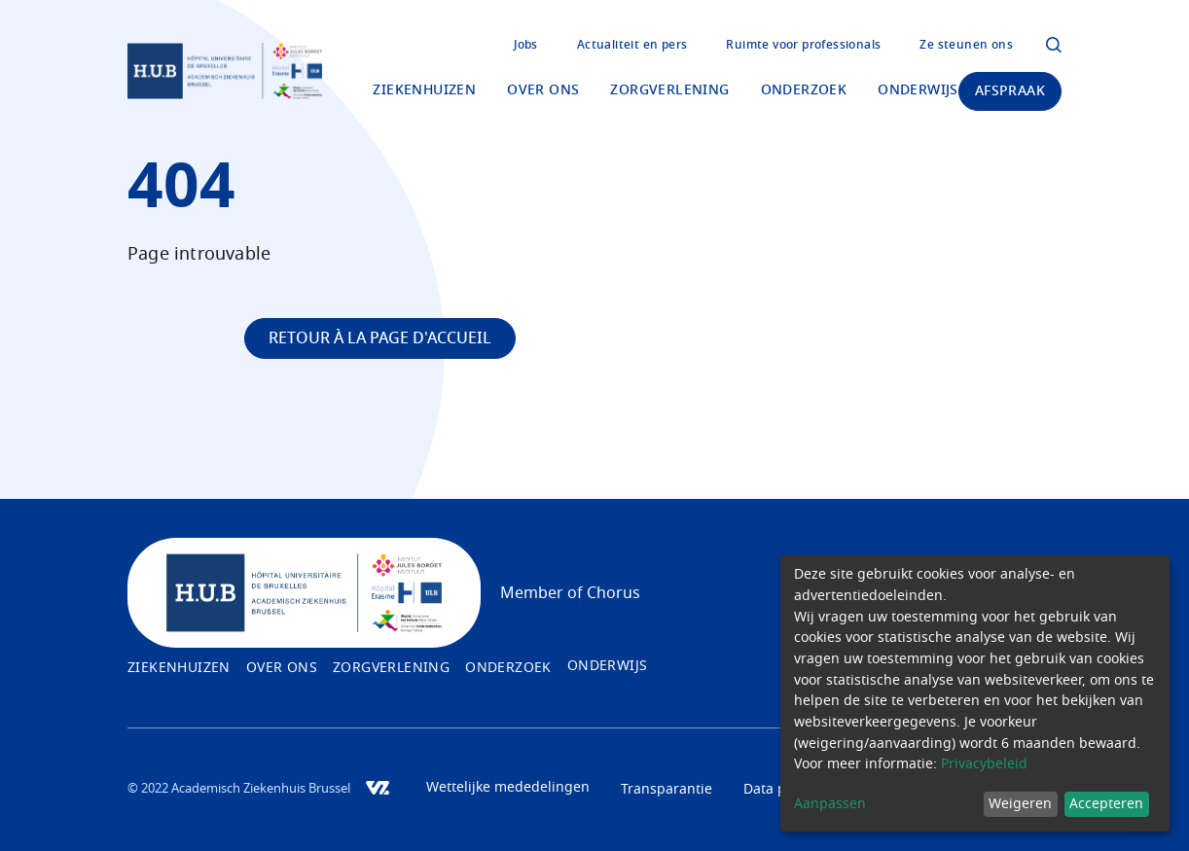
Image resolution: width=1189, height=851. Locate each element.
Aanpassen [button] (830, 804)
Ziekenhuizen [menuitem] (424, 90)
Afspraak (1010, 91)
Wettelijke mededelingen (508, 788)
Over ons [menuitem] (543, 90)
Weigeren (1020, 804)
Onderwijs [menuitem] (918, 90)
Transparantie (666, 790)
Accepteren (1106, 804)
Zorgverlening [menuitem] (669, 90)
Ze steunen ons (966, 45)
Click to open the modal (1054, 45)
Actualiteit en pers (632, 45)
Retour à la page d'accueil (380, 338)
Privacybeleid (984, 764)
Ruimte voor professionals (803, 45)
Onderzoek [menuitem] (804, 90)
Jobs (526, 45)
